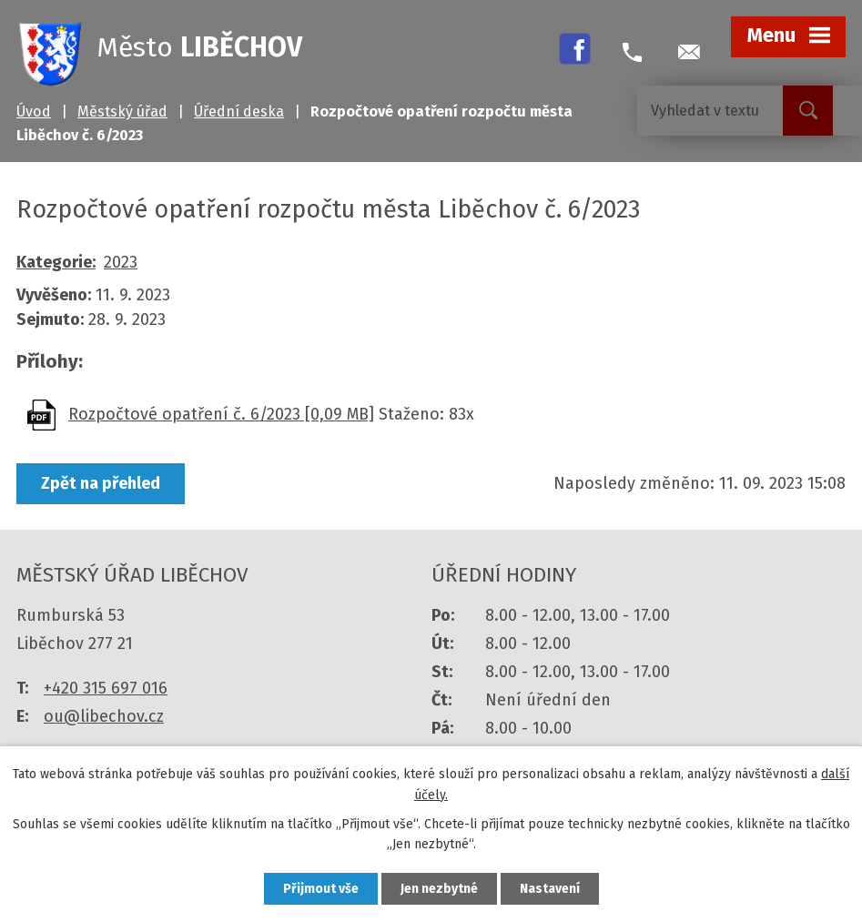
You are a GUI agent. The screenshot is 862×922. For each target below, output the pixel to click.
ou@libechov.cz (104, 716)
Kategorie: (56, 262)
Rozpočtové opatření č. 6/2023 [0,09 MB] (221, 414)
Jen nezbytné (439, 889)
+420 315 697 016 (105, 688)
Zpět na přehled (100, 483)
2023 (120, 262)
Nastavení (550, 889)
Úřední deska (239, 111)
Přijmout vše (321, 889)
